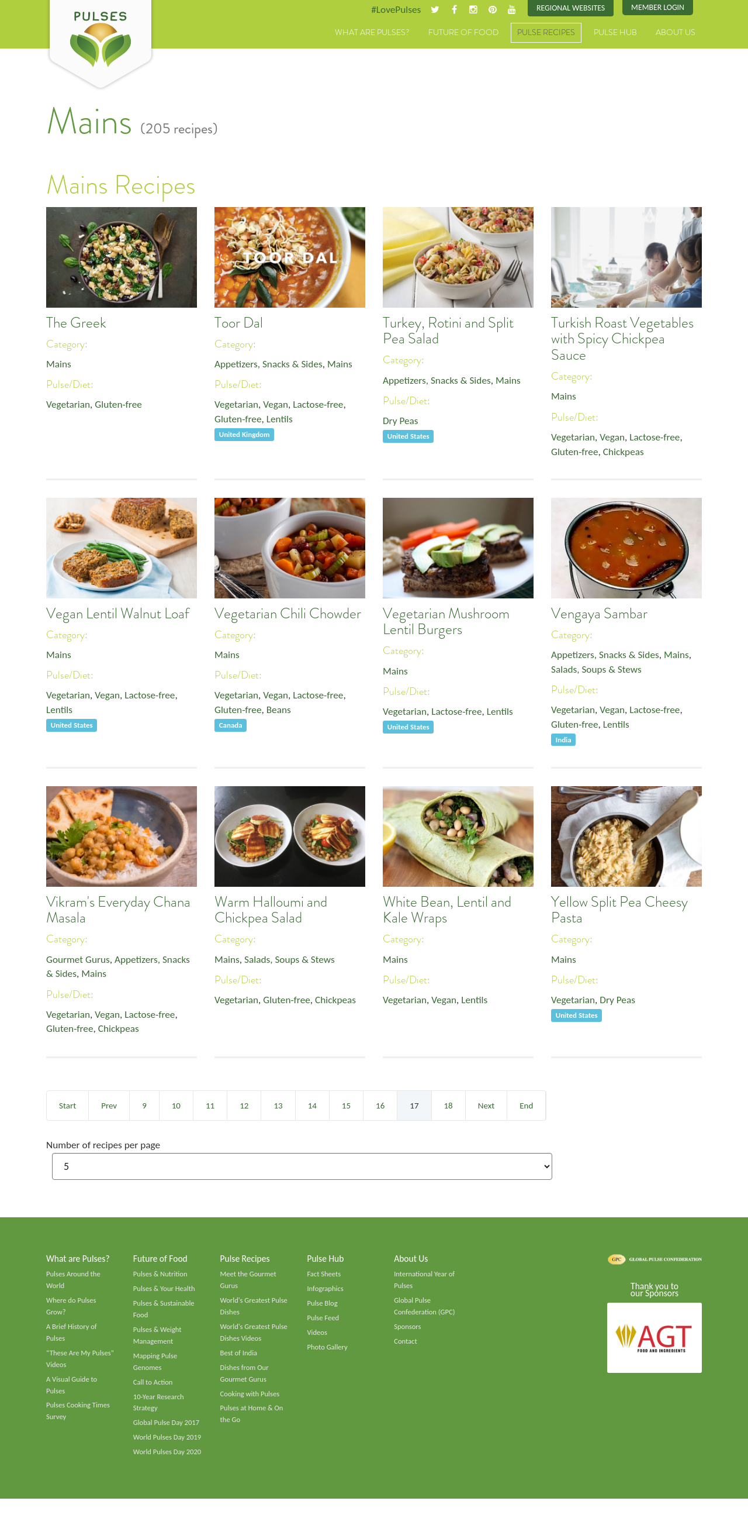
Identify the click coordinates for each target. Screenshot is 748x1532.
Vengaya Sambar (599, 613)
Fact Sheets (324, 1276)
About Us (675, 33)
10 (176, 1106)
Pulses (100, 45)
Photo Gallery (328, 1352)
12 (244, 1106)
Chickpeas (626, 453)
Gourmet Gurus (79, 960)
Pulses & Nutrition (161, 1276)
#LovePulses (389, 10)
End (526, 1106)
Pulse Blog (323, 1306)
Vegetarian (69, 406)
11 (210, 1106)
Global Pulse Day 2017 (167, 1430)
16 (380, 1106)
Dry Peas (401, 422)
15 (346, 1106)
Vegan (278, 406)
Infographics (326, 1291)
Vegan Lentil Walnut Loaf (117, 613)
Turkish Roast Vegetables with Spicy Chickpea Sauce (622, 339)
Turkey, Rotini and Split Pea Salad (448, 331)
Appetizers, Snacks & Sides (270, 365)
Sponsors (408, 1330)
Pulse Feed (323, 1321)
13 (277, 1106)
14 (312, 1106)
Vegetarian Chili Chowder (287, 613)
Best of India (239, 1358)
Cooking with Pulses (251, 1400)
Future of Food (463, 33)
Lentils (282, 421)
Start (67, 1106)
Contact (406, 1346)
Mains (59, 365)
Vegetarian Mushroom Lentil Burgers (446, 621)
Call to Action (154, 1388)
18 (448, 1106)
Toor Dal (238, 323)
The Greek (76, 323)
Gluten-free (121, 406)
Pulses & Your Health (165, 1291)
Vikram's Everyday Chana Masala (118, 910)
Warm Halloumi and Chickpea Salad (270, 910)
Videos (317, 1336)
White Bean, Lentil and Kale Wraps (447, 910)
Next (486, 1106)
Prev (109, 1106)
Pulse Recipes (546, 33)
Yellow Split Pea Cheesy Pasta (619, 910)
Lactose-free (322, 406)
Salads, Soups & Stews (598, 671)
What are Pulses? (372, 33)
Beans (282, 711)
